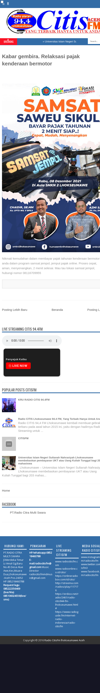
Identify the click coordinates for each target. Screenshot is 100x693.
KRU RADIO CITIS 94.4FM (34, 399)
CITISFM (23, 438)
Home (6, 490)
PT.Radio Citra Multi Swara (28, 512)
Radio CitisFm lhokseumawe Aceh (64, 640)
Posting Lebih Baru (14, 309)
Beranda (57, 309)
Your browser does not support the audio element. (32, 340)
